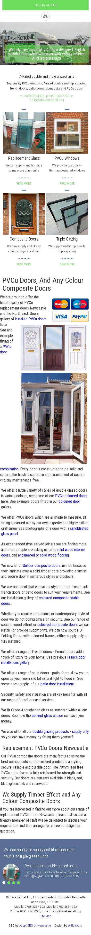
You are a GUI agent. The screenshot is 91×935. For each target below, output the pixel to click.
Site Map (45, 916)
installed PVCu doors (31, 319)
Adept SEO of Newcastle (35, 925)
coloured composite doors (57, 624)
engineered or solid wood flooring (43, 555)
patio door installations (57, 684)
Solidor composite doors (41, 565)
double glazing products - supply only (61, 731)
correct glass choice (47, 715)
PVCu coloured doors (71, 496)
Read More (24, 183)
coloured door (69, 501)
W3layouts (75, 925)
